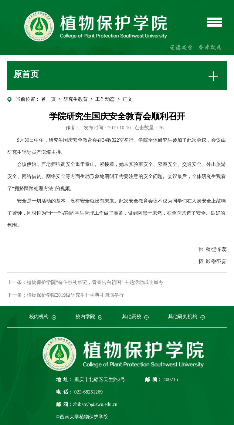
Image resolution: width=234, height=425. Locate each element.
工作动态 (105, 99)
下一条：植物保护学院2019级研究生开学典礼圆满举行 (65, 295)
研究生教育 (75, 99)
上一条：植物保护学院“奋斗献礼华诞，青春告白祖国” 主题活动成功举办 (85, 282)
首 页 (48, 99)
